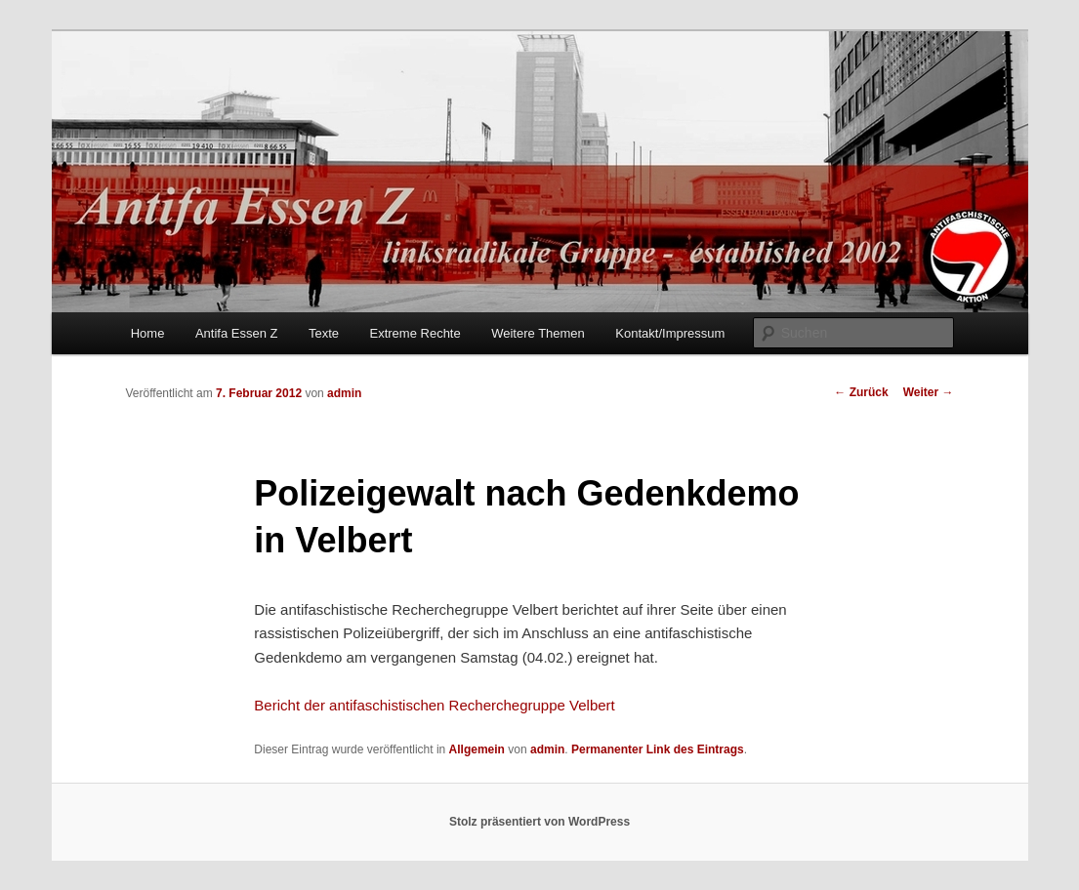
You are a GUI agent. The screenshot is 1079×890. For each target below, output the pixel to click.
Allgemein (477, 749)
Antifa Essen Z (236, 333)
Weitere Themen (538, 333)
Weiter (928, 392)
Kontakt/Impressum (670, 333)
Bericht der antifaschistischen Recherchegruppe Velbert (434, 705)
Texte (324, 333)
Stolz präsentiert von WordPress (539, 822)
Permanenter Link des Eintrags (657, 749)
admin (344, 393)
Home (148, 333)
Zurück (861, 392)
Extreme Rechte (415, 333)
